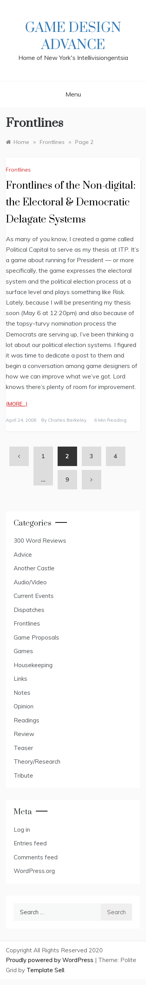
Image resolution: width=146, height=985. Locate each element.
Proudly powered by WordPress (50, 960)
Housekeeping (33, 665)
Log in (22, 829)
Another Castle (34, 568)
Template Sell (45, 970)
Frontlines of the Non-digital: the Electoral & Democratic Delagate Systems (70, 202)
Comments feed (36, 857)
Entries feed (30, 843)
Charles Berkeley (67, 420)
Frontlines (18, 169)
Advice (23, 554)
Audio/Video (30, 582)
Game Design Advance (73, 36)
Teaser (23, 748)
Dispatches (29, 609)
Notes (22, 692)
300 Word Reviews (40, 540)
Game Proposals (36, 637)
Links (20, 678)
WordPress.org (34, 871)
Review (24, 734)
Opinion (23, 706)
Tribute (23, 775)
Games (23, 651)
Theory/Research (37, 761)
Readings (26, 720)
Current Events (34, 595)
